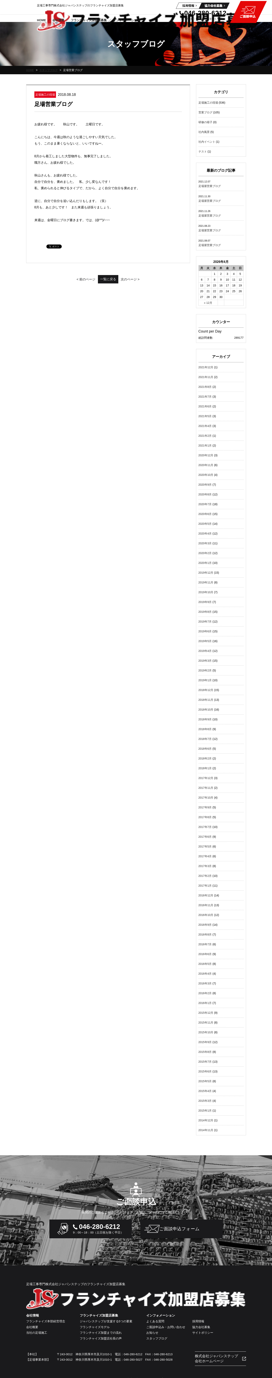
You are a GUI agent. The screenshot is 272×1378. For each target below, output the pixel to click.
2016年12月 (205, 895)
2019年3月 (205, 660)
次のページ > (140, 279)
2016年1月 (205, 1003)
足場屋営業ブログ (209, 186)
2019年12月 (205, 572)
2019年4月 (205, 650)
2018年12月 (205, 690)
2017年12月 (205, 778)
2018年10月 (205, 709)
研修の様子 (205, 122)
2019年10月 (205, 592)
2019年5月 (205, 641)
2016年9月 (205, 924)
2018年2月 (205, 758)
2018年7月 (205, 738)
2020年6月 (205, 514)
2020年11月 (205, 465)
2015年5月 (205, 1081)
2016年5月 (205, 963)
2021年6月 (205, 406)
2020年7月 (205, 504)
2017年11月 (205, 787)
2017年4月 (205, 856)
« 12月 (208, 302)
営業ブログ (205, 112)
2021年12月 (205, 367)
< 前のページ (76, 279)
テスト (202, 151)
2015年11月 (205, 1022)
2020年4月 (205, 533)
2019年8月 (205, 611)
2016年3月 (205, 983)
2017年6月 (205, 836)
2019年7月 (205, 621)
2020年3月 (205, 543)
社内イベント (206, 141)
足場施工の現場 (208, 102)
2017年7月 (205, 827)
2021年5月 (205, 416)
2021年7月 (205, 396)
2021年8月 (205, 386)
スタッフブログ (50, 70)
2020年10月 (205, 474)
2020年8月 (205, 494)
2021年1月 (205, 445)
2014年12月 (205, 1120)
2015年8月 (205, 1051)
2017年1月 (205, 885)
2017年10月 (205, 797)
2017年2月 (205, 875)
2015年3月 (205, 1100)
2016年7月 (205, 944)
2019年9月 (205, 602)
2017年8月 (205, 817)
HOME (30, 70)
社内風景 (204, 132)
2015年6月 (205, 1071)
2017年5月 (205, 846)
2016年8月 (205, 934)
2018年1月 (205, 768)
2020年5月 (205, 523)
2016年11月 (205, 905)
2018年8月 (205, 729)
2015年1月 (205, 1110)
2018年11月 (205, 699)
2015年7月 (205, 1061)
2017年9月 (205, 807)
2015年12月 (205, 1012)
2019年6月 (205, 631)
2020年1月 (205, 562)
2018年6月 (205, 748)
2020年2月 (205, 553)
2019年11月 (205, 582)
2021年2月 (205, 435)
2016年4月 (205, 973)
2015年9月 (205, 1042)
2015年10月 (205, 1032)
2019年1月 (205, 680)
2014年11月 (205, 1130)
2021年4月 (205, 426)
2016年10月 (205, 915)
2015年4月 (205, 1091)
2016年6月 (205, 954)
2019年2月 (205, 670)
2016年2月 (205, 993)
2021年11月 (205, 377)
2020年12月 (205, 455)
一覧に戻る (108, 279)
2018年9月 (205, 719)
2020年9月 (205, 484)
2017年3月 (205, 866)
